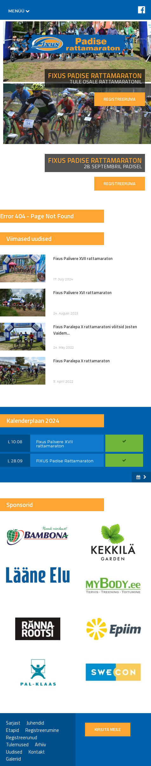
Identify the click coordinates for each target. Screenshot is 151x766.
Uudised (14, 752)
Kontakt (37, 752)
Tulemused (17, 744)
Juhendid (35, 723)
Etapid (12, 730)
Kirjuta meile (108, 729)
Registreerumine (42, 730)
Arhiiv (40, 744)
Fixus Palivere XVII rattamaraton (54, 443)
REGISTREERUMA (119, 99)
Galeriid (13, 759)
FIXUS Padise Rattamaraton (65, 460)
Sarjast (13, 723)
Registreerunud (21, 737)
